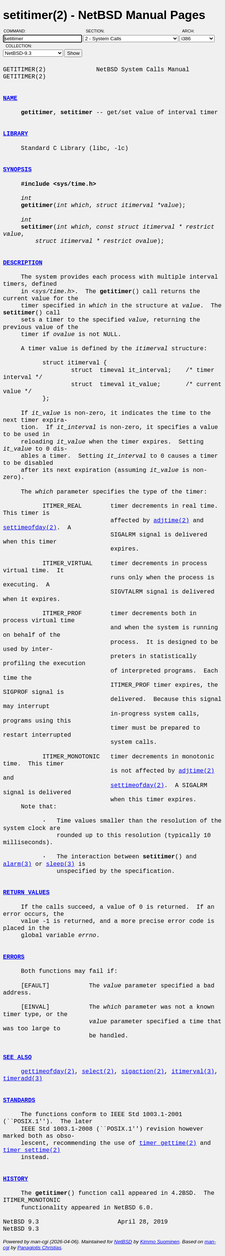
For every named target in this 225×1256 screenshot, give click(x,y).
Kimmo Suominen (159, 1241)
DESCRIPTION (23, 263)
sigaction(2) (142, 1072)
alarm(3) (17, 864)
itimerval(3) (192, 1072)
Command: (17, 31)
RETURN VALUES (26, 893)
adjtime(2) (171, 521)
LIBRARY (15, 134)
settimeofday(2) (30, 528)
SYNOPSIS (17, 170)
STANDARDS (19, 1100)
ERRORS (14, 957)
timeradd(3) (23, 1079)
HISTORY (15, 1179)
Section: (97, 31)
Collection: (19, 46)
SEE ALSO (17, 1057)
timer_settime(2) (31, 1150)
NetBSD (123, 1241)
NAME (10, 98)
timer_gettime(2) (168, 1143)
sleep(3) (60, 864)
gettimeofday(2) (48, 1072)
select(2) (98, 1072)
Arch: (191, 31)
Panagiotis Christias (40, 1247)
